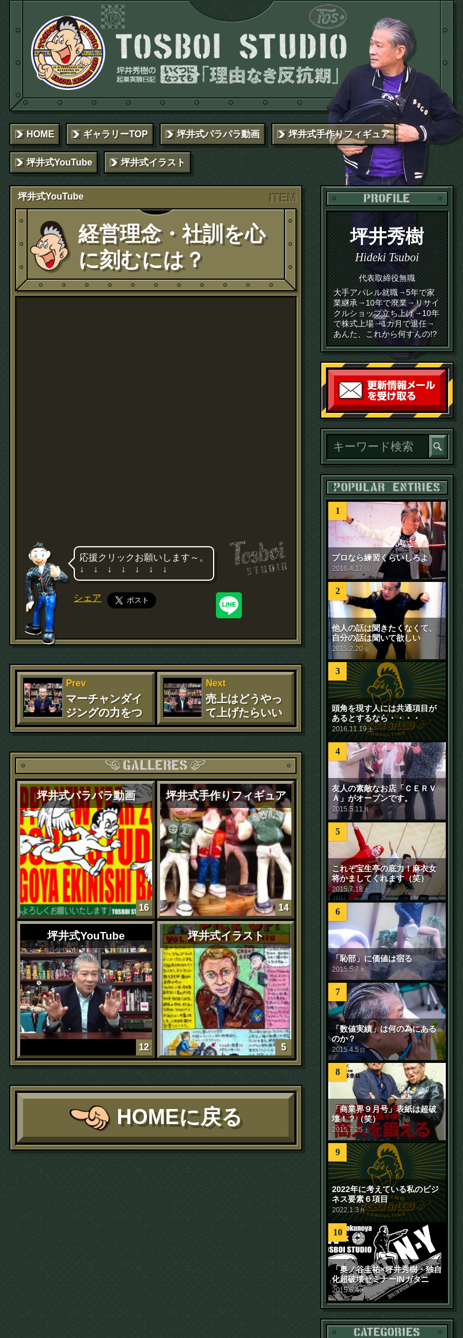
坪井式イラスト (153, 162)
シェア (87, 598)
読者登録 (443, 408)
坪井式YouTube (59, 162)
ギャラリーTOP (115, 134)
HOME (40, 134)
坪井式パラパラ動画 (218, 134)
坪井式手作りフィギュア (339, 134)
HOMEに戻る (179, 1117)
